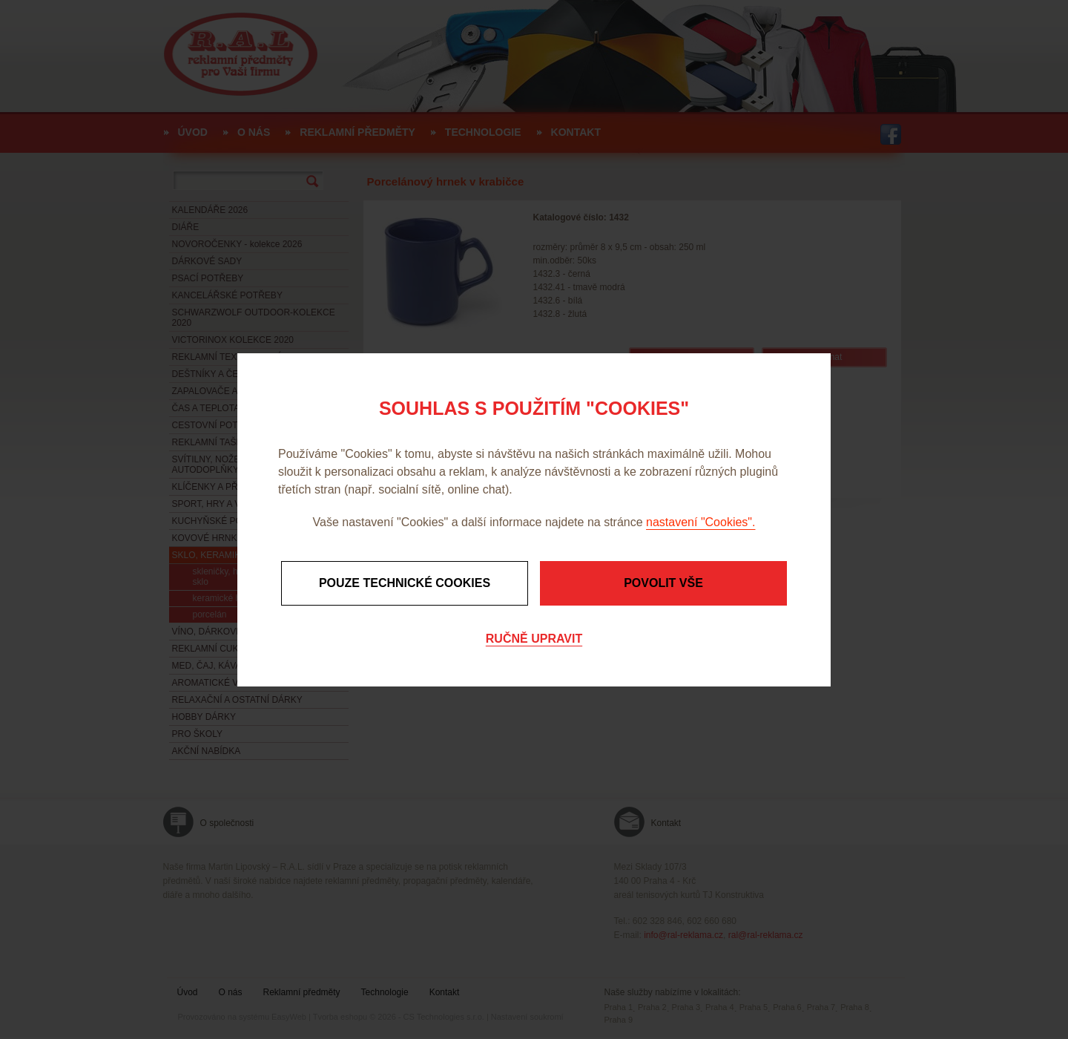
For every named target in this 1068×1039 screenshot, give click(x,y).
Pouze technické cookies (404, 583)
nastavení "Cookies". (700, 522)
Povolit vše (663, 583)
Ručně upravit (534, 638)
